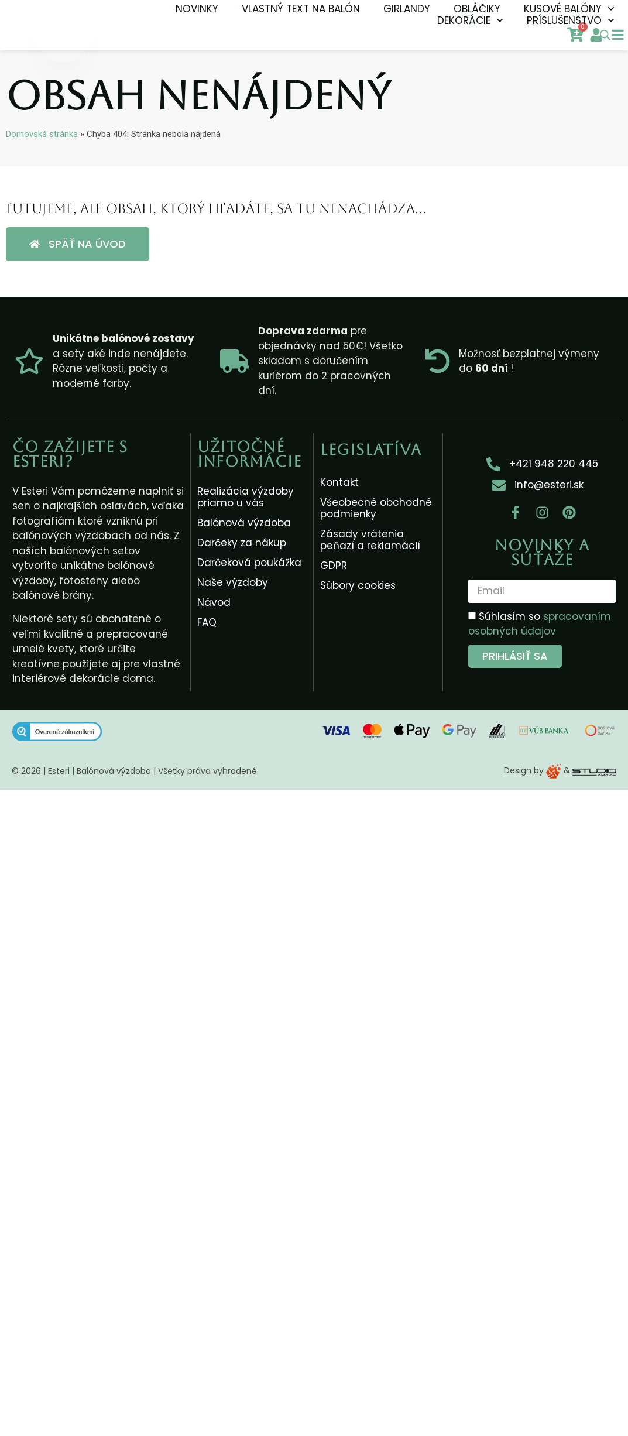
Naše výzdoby (232, 582)
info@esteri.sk (549, 485)
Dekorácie (470, 20)
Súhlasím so (539, 623)
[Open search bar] (605, 35)
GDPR (333, 565)
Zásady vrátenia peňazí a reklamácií (370, 540)
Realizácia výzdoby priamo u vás (245, 497)
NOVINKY (197, 9)
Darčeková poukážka (249, 563)
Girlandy (406, 9)
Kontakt (339, 482)
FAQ (207, 622)
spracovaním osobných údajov (539, 623)
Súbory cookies (358, 585)
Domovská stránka (42, 134)
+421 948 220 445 (553, 464)
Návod (214, 602)
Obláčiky (477, 9)
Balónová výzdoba (244, 523)
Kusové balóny (569, 9)
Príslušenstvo (571, 20)
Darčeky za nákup (241, 543)
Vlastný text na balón (301, 9)
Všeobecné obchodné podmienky (376, 508)
